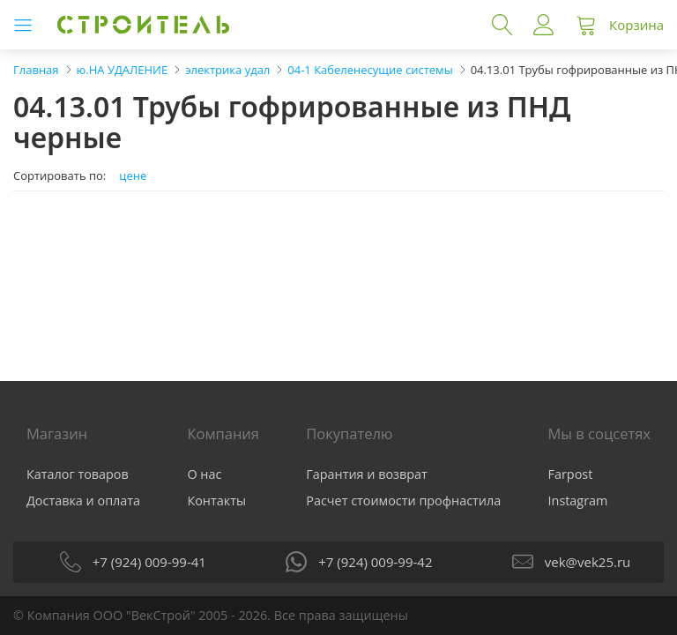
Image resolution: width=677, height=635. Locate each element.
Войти (543, 24)
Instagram (578, 500)
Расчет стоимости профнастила (403, 500)
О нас (204, 474)
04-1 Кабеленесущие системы (369, 70)
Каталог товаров (77, 474)
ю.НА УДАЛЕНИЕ (122, 70)
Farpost (570, 474)
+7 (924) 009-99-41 (149, 562)
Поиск (502, 24)
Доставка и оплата (83, 500)
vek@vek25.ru (587, 562)
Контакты (216, 500)
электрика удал (227, 70)
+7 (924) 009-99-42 (375, 562)
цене (132, 176)
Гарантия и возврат (367, 474)
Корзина (636, 25)
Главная (36, 70)
